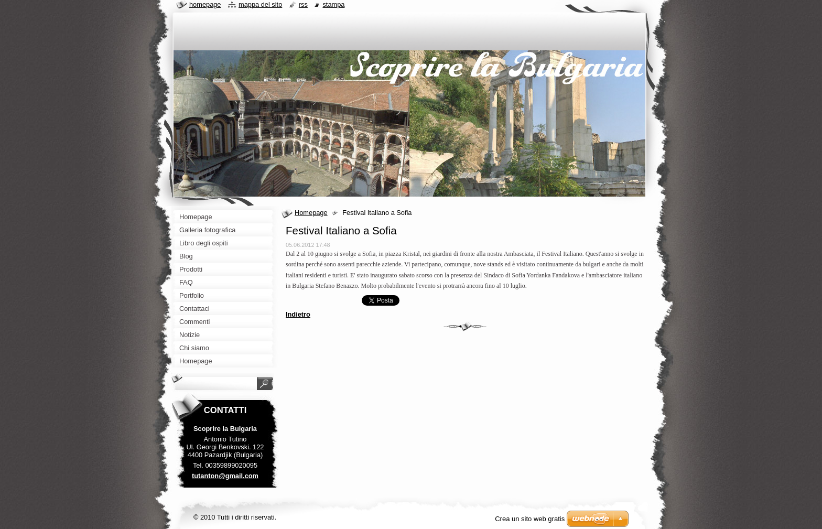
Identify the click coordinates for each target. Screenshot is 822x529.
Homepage (311, 213)
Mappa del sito (260, 4)
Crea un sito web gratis (530, 519)
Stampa (333, 4)
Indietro (298, 314)
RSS (303, 4)
